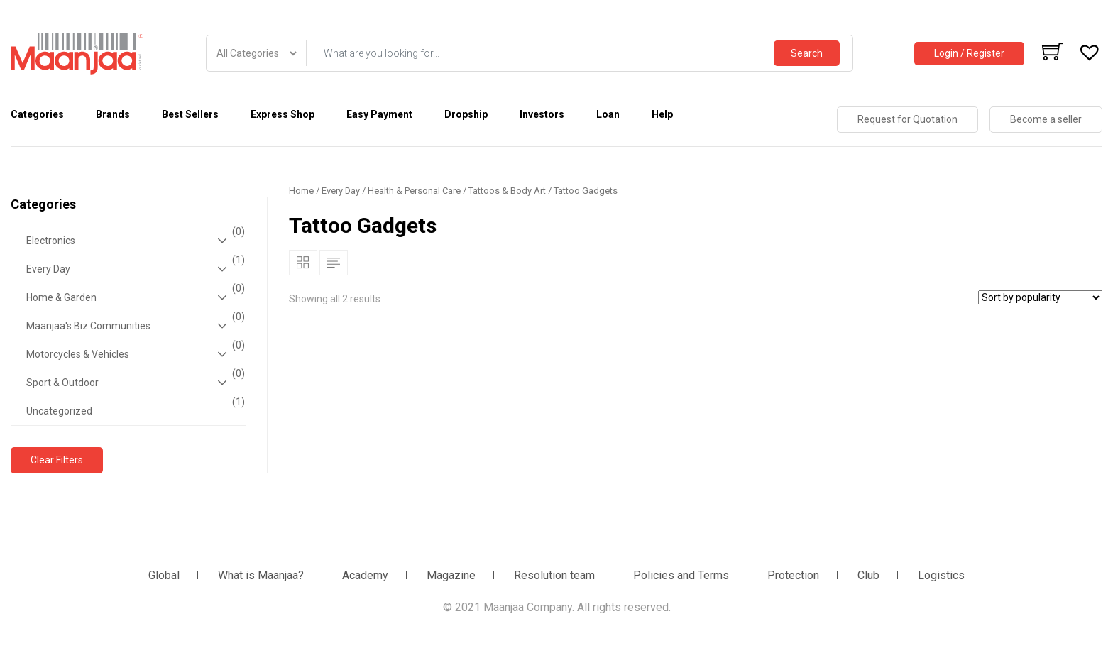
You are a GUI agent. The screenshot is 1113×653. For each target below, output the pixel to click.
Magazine (451, 575)
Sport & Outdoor (133, 382)
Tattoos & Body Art (507, 190)
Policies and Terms (681, 575)
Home (301, 190)
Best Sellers (190, 114)
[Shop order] (1040, 297)
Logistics (941, 575)
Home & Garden (133, 297)
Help (662, 114)
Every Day (133, 269)
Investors (542, 114)
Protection (793, 575)
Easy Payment (379, 114)
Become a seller (1046, 119)
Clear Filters (57, 460)
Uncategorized (133, 407)
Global (164, 575)
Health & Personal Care (414, 190)
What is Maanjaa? (261, 575)
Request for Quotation (907, 119)
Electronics (133, 240)
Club (868, 575)
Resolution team (554, 575)
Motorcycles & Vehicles (133, 354)
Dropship (466, 114)
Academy (365, 575)
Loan (608, 114)
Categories (37, 114)
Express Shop (282, 114)
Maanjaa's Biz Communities (133, 326)
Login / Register (969, 53)
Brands (113, 114)
